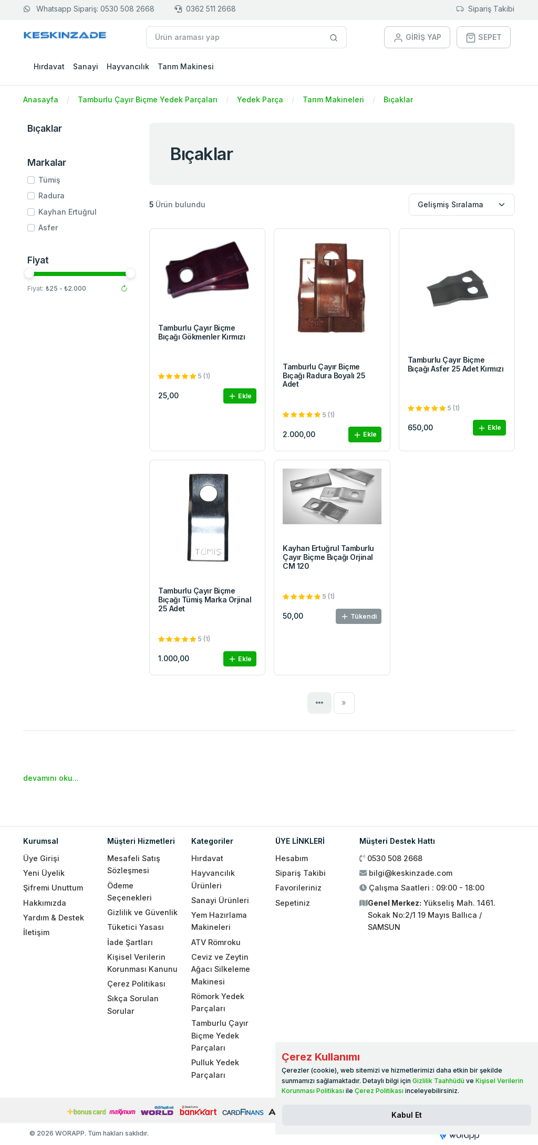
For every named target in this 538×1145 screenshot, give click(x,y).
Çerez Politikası (136, 983)
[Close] (407, 1115)
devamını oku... (51, 777)
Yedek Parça (260, 99)
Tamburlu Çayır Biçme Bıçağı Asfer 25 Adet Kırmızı (456, 364)
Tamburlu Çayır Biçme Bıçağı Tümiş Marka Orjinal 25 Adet (205, 599)
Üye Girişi (41, 858)
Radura (51, 195)
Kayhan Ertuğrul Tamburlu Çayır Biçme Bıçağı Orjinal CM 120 (328, 557)
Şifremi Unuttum (53, 887)
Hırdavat (49, 66)
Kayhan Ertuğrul (67, 211)
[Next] (344, 702)
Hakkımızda (44, 902)
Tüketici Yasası (135, 927)
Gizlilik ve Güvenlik (142, 912)
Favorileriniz (298, 887)
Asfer (48, 227)
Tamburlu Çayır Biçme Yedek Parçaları (148, 99)
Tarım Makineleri (333, 99)
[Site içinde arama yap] (334, 37)
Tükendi (358, 616)
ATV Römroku (216, 942)
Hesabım (291, 858)
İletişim (36, 932)
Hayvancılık (128, 66)
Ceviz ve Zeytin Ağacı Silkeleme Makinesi (220, 969)
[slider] (29, 273)
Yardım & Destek (53, 917)
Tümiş (49, 179)
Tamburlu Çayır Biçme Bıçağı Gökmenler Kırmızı (201, 332)
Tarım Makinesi (186, 66)
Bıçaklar (398, 99)
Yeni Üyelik (44, 872)
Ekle (240, 396)
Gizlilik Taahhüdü (438, 1081)
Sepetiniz (292, 902)
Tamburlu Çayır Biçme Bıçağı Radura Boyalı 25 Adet (324, 375)
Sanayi (85, 66)
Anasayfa (40, 99)
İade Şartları (130, 942)
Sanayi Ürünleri (220, 900)
